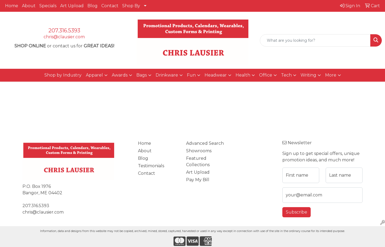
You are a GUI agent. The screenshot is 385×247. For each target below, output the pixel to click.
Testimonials (151, 165)
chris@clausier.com (64, 36)
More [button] (330, 75)
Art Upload (72, 5)
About (29, 5)
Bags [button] (141, 75)
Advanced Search (205, 143)
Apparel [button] (94, 75)
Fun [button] (191, 75)
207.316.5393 (64, 30)
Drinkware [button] (167, 75)
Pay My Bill (197, 179)
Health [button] (243, 75)
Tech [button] (286, 75)
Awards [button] (120, 75)
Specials (47, 5)
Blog (92, 5)
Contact (109, 5)
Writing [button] (308, 75)
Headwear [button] (216, 75)
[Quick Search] (315, 40)
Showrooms (198, 150)
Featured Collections (198, 161)
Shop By (131, 5)
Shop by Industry (63, 75)
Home (11, 5)
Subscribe (296, 212)
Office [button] (265, 75)
